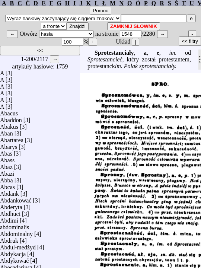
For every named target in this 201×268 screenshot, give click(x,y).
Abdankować (15, 198)
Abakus (9, 125)
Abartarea (11, 138)
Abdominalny (16, 232)
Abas (6, 152)
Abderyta (11, 205)
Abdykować (14, 259)
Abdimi (9, 219)
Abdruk (9, 239)
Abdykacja (13, 252)
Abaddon (11, 118)
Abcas (7, 185)
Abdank (9, 192)
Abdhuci (10, 212)
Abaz (6, 165)
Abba (6, 178)
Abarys (8, 145)
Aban (6, 131)
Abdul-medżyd (18, 245)
